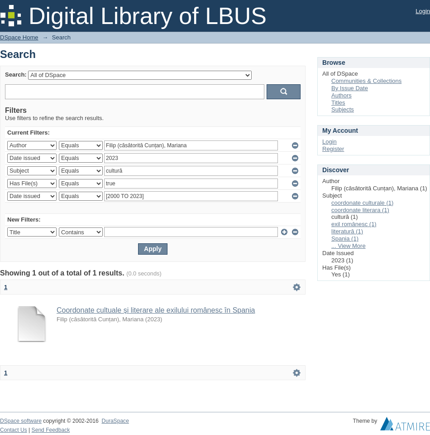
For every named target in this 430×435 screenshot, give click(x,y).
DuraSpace (115, 421)
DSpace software (21, 421)
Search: (16, 74)
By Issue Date (349, 88)
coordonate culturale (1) (362, 202)
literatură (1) (347, 231)
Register (333, 148)
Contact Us (13, 430)
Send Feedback (51, 430)
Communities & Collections (366, 80)
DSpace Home (19, 37)
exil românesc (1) (354, 224)
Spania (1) (344, 238)
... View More (348, 245)
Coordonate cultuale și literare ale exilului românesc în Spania (156, 310)
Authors (341, 95)
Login (423, 11)
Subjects (342, 109)
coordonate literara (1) (360, 210)
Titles (338, 102)
